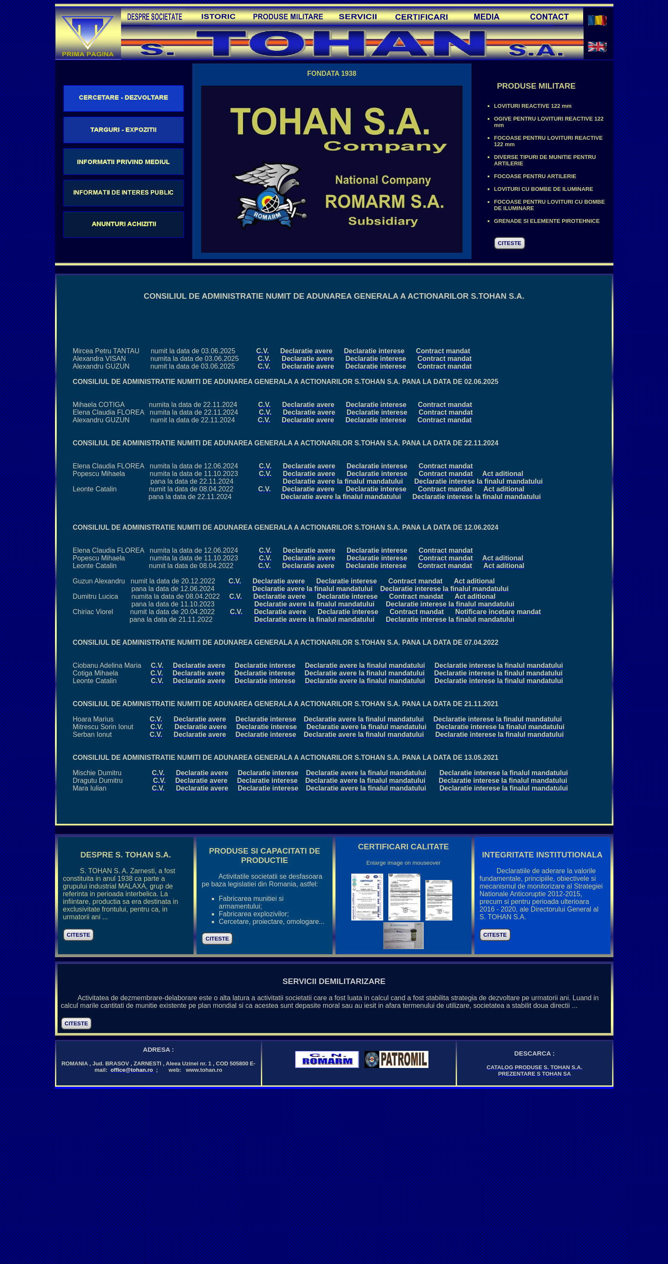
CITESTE (509, 243)
